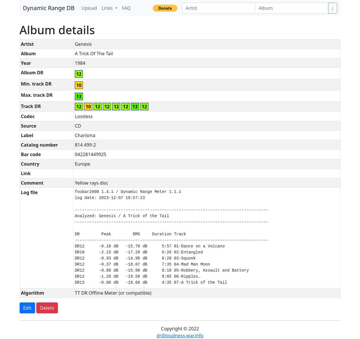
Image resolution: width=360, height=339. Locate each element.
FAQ (126, 8)
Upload (89, 8)
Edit (27, 308)
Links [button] (108, 8)
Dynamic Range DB (49, 8)
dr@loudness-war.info (180, 335)
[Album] (291, 8)
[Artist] (218, 8)
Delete (47, 308)
